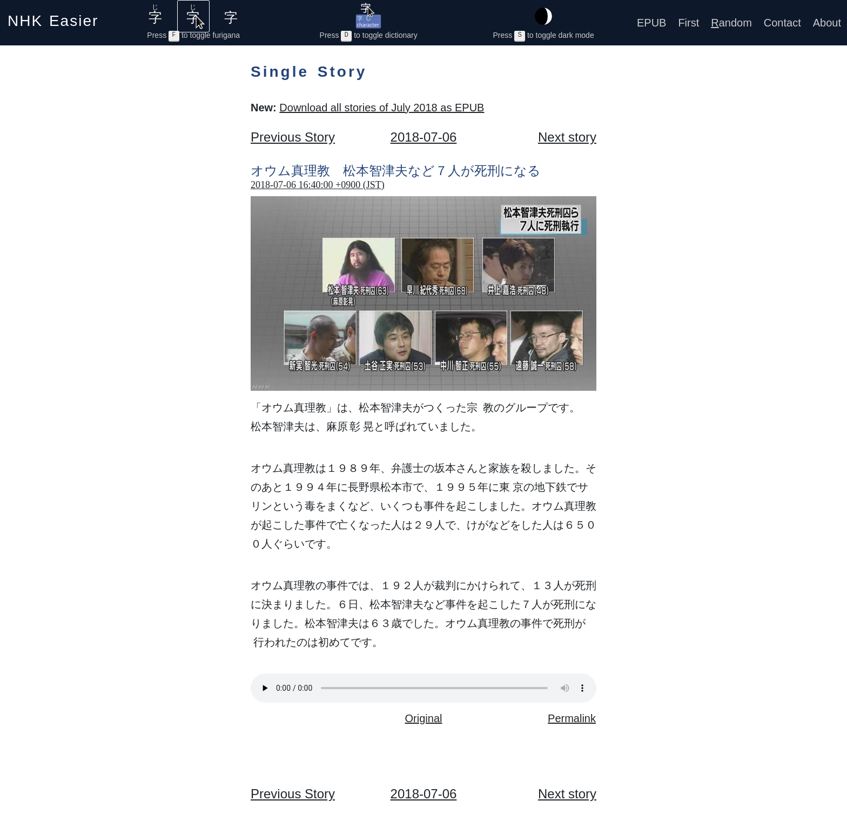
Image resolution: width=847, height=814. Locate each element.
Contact (782, 23)
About (827, 23)
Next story (567, 137)
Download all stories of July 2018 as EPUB (381, 108)
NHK (53, 17)
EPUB (651, 23)
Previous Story (293, 137)
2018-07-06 (424, 137)
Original (423, 718)
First (688, 23)
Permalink (572, 718)
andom (731, 23)
